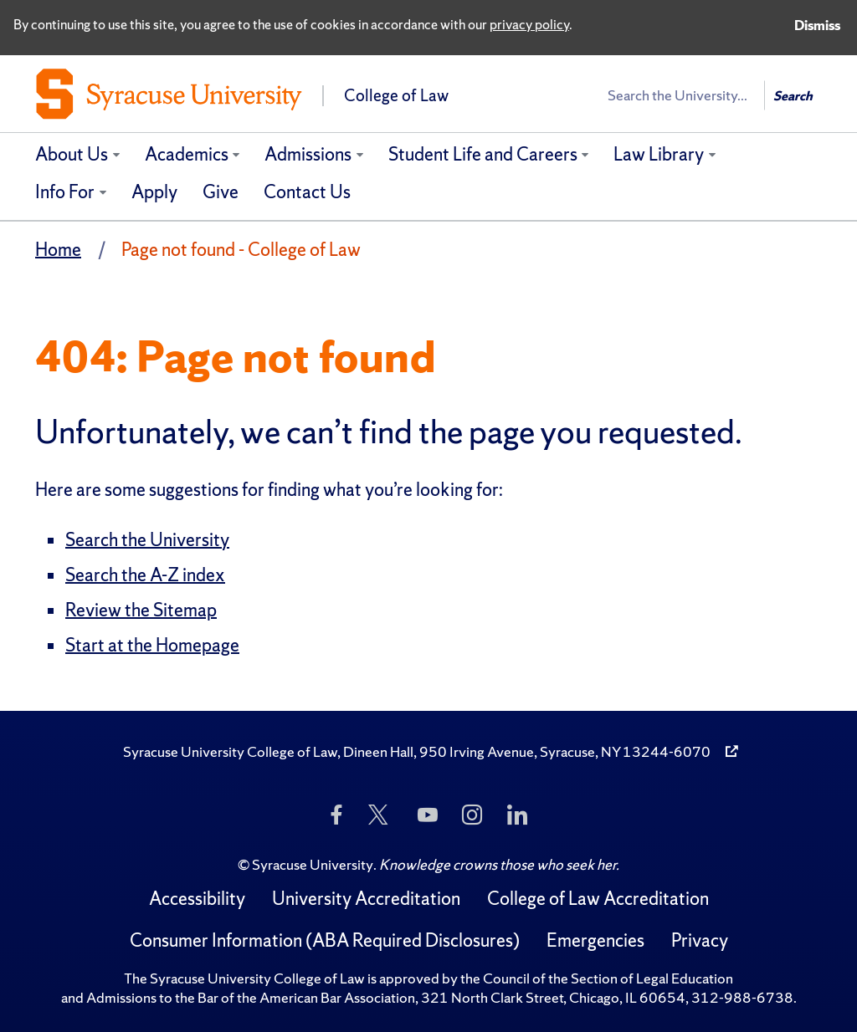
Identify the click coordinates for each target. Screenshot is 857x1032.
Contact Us (307, 192)
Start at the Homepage (152, 645)
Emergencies (595, 940)
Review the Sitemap (141, 610)
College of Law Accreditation (598, 898)
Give (221, 192)
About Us (71, 154)
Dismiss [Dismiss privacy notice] (817, 25)
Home (58, 250)
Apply (154, 192)
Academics (186, 154)
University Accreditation (366, 898)
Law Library (658, 154)
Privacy (699, 940)
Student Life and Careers (482, 154)
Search (793, 96)
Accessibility (197, 898)
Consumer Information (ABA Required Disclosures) (325, 940)
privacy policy (529, 24)
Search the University (147, 540)
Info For (65, 192)
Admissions (308, 154)
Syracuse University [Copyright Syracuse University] (312, 864)
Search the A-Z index (145, 575)
